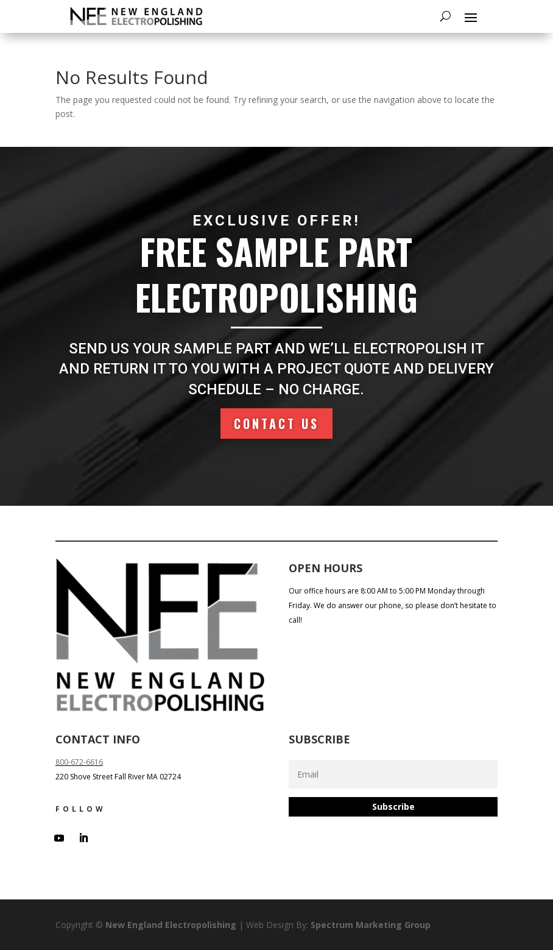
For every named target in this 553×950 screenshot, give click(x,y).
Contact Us (276, 423)
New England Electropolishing (170, 925)
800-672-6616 (79, 762)
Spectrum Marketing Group (371, 925)
